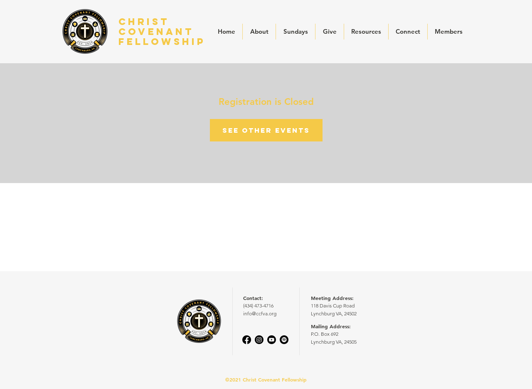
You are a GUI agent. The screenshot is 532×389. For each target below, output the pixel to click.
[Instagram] (259, 339)
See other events (266, 130)
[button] (259, 32)
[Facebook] (246, 339)
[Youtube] (271, 339)
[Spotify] (284, 339)
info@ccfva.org (259, 313)
